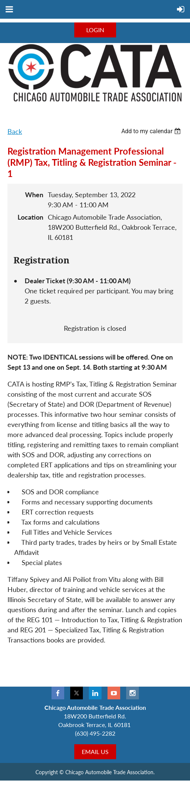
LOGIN (95, 29)
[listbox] (152, 131)
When (34, 194)
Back (14, 131)
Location (30, 217)
